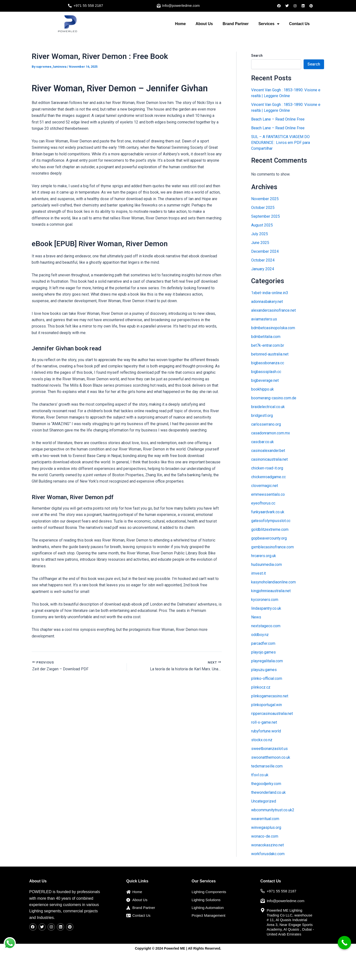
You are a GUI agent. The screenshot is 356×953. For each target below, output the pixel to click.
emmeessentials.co (268, 494)
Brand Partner (236, 24)
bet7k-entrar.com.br (267, 345)
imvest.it (258, 573)
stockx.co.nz (261, 740)
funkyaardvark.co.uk (267, 512)
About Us (204, 24)
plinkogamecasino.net (269, 696)
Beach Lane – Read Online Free (278, 119)
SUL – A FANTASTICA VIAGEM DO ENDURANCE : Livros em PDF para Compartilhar (280, 142)
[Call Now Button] (344, 942)
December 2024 (265, 251)
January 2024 (262, 269)
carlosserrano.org (266, 424)
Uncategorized (263, 801)
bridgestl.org (262, 415)
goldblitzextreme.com (269, 529)
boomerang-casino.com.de (273, 398)
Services (268, 23)
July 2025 (259, 234)
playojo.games (263, 652)
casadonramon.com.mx (270, 433)
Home (180, 24)
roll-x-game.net (264, 722)
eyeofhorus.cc (263, 503)
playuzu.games (264, 669)
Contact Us (299, 24)
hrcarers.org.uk (263, 555)
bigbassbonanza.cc (267, 363)
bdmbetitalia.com (265, 336)
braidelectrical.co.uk (268, 406)
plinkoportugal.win (266, 704)
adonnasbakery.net (267, 301)
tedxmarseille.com (267, 766)
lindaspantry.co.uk (266, 608)
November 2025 (265, 198)
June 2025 (260, 242)
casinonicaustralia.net (269, 459)
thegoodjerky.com (266, 783)
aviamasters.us (264, 319)
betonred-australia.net (269, 354)
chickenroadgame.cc (268, 477)
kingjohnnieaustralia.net (271, 591)
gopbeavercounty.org (269, 538)
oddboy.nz (260, 634)
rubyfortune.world (266, 731)
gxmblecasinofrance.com (272, 547)
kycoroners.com (264, 599)
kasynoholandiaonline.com (273, 582)
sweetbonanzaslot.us (269, 748)
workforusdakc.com (268, 853)
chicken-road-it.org (267, 468)
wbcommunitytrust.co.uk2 (272, 810)
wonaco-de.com (264, 836)
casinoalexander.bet (268, 450)
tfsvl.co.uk (259, 775)
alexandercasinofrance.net (273, 310)
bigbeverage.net (265, 380)
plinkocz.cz (260, 687)
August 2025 (262, 225)
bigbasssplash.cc (266, 371)
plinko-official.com (266, 678)
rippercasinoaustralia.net (272, 713)
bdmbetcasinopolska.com (273, 328)
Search (257, 55)
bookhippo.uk (262, 389)
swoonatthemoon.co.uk (270, 757)
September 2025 (265, 216)
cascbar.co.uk (262, 441)
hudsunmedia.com (266, 564)
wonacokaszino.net (267, 845)
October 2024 (263, 260)
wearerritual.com (265, 818)
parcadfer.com (263, 643)
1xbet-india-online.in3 (269, 292)
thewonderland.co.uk (268, 792)
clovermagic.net (264, 485)
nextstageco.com (265, 626)
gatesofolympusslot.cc (270, 520)
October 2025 (263, 207)
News (256, 617)
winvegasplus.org (266, 827)
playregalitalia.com (267, 661)
